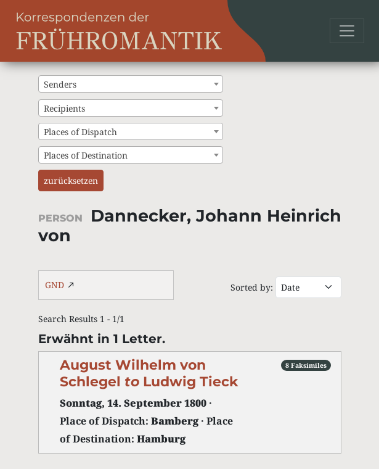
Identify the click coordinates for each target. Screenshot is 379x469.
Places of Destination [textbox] (86, 155)
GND (54, 285)
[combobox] (130, 84)
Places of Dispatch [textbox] (80, 132)
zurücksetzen (71, 180)
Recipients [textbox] (64, 108)
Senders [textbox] (60, 84)
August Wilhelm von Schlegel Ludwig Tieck (149, 373)
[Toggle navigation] (347, 31)
